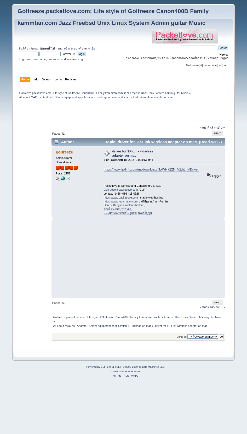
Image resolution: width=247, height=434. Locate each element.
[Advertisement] (123, 112)
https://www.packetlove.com (121, 197)
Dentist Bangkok (114, 205)
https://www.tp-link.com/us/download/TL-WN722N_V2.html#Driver (151, 169)
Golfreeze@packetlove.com (121, 189)
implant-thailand (134, 205)
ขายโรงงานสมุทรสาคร (117, 209)
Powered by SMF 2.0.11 (100, 366)
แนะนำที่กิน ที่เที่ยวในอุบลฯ (120, 213)
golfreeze (64, 152)
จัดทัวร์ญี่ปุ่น (144, 213)
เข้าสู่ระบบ (70, 48)
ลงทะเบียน (90, 48)
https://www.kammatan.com (121, 201)
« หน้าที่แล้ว (206, 127)
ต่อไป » (220, 127)
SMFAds (116, 371)
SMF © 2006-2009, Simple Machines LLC (140, 366)
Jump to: (182, 336)
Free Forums (132, 371)
